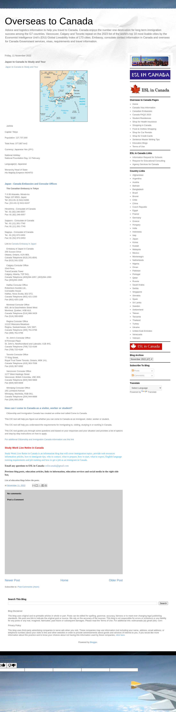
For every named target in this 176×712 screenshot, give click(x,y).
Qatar (135, 278)
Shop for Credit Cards (142, 136)
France (135, 214)
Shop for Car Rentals (142, 132)
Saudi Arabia (138, 285)
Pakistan (136, 270)
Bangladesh (137, 189)
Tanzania (136, 316)
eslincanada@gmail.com (57, 465)
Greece (135, 221)
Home (64, 580)
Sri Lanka (136, 302)
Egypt (135, 210)
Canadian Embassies (142, 111)
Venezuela (137, 334)
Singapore (137, 292)
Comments (138, 375)
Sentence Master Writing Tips (146, 139)
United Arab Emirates (142, 331)
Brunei (135, 196)
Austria (135, 182)
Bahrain (136, 186)
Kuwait (135, 246)
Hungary (136, 225)
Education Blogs (139, 143)
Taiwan (135, 313)
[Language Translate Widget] (146, 387)
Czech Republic (139, 207)
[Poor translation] (12, 665)
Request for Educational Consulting (148, 161)
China (135, 203)
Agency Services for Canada (145, 164)
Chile (134, 200)
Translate (148, 392)
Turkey (135, 324)
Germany (136, 217)
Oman (135, 267)
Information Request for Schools (147, 157)
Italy (134, 235)
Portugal (136, 274)
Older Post (116, 580)
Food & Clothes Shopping (144, 129)
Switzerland (137, 309)
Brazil (135, 193)
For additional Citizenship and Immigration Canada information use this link (39, 439)
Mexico (135, 253)
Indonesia (136, 232)
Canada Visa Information (143, 107)
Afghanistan (137, 175)
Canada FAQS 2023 (141, 114)
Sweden (136, 306)
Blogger (93, 642)
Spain (135, 299)
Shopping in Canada (141, 125)
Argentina (136, 178)
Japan (135, 239)
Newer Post (12, 580)
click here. (120, 635)
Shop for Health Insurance (144, 121)
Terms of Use (138, 146)
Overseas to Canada (49, 21)
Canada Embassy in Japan (24, 244)
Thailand (136, 320)
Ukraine (136, 327)
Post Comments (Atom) (28, 587)
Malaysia (136, 249)
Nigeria (135, 263)
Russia (135, 281)
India (134, 228)
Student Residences (141, 118)
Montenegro (137, 256)
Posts (135, 370)
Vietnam (136, 338)
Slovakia (136, 295)
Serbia (135, 288)
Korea (135, 242)
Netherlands (138, 260)
